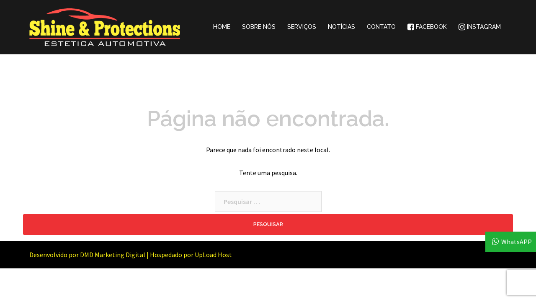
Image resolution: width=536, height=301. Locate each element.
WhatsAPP (516, 241)
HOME (221, 26)
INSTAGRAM (480, 26)
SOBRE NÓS (259, 26)
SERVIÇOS (301, 26)
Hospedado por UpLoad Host (191, 254)
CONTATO (381, 26)
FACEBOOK (427, 26)
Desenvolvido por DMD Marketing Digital (87, 254)
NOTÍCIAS (341, 26)
